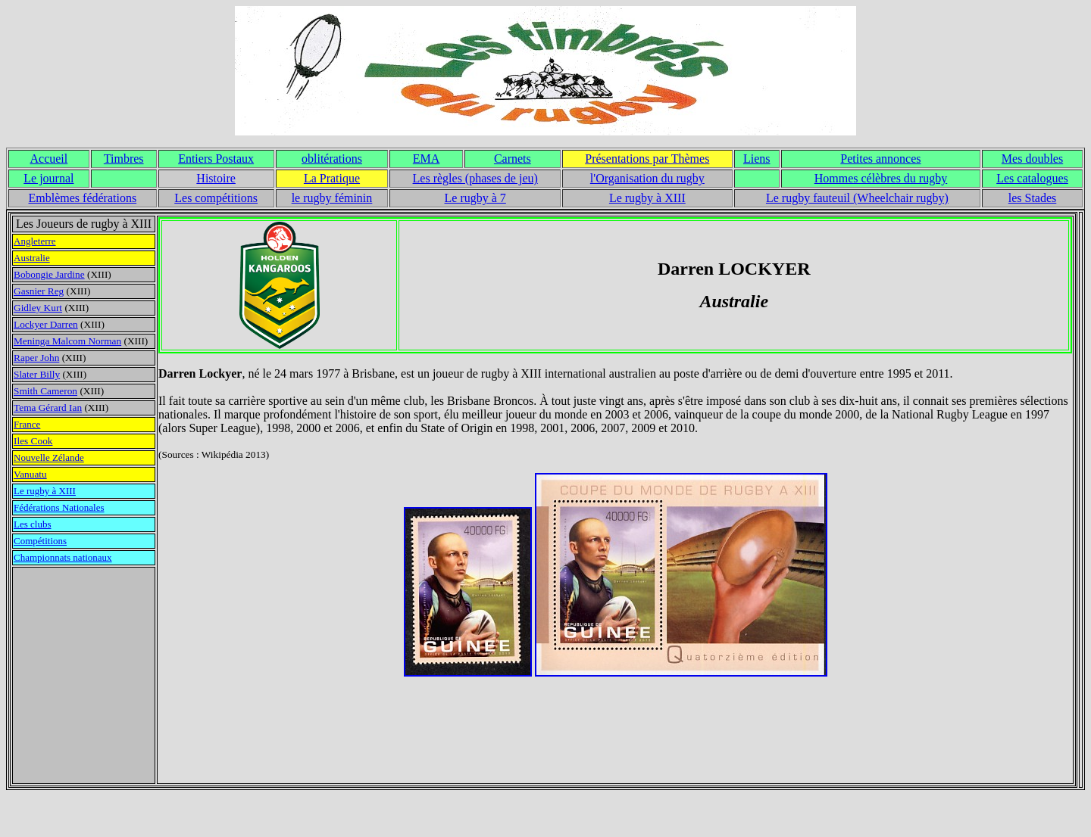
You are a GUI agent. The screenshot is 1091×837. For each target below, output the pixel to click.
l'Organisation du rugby (647, 178)
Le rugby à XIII (647, 197)
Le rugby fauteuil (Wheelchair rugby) (857, 197)
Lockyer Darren (46, 324)
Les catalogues (1032, 178)
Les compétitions (216, 197)
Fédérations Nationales (59, 507)
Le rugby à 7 (475, 197)
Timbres (124, 158)
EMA (426, 158)
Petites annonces (880, 158)
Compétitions (40, 540)
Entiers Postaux (216, 158)
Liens (757, 158)
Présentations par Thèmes (647, 158)
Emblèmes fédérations (83, 197)
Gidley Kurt (38, 307)
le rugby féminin (332, 197)
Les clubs (32, 524)
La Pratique (332, 178)
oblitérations (332, 158)
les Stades (1032, 197)
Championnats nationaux (63, 557)
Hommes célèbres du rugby (881, 178)
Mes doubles (1032, 158)
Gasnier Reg (39, 291)
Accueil (49, 158)
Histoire (216, 178)
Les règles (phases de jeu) (475, 178)
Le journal (48, 178)
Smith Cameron (45, 391)
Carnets (512, 158)
